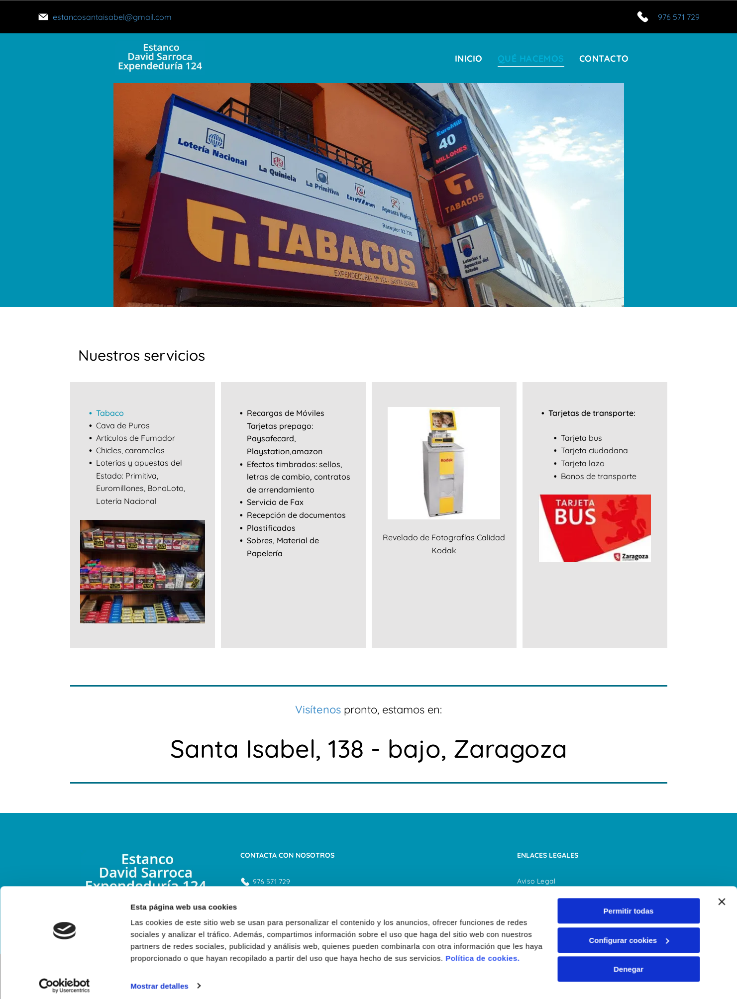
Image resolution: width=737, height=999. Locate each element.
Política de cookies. (482, 952)
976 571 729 (679, 17)
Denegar (628, 963)
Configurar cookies (629, 934)
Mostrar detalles (159, 979)
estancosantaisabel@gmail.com (112, 17)
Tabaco (110, 413)
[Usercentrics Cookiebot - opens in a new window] (64, 979)
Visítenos (318, 709)
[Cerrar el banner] (721, 895)
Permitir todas (629, 904)
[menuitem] (468, 58)
